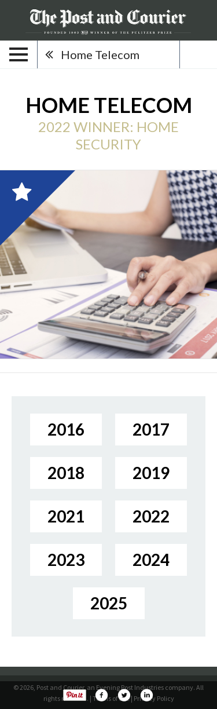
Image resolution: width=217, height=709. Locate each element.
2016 (65, 429)
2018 (65, 473)
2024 (151, 559)
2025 (108, 603)
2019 (151, 473)
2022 (151, 516)
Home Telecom (100, 54)
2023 (65, 559)
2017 (151, 429)
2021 (65, 516)
